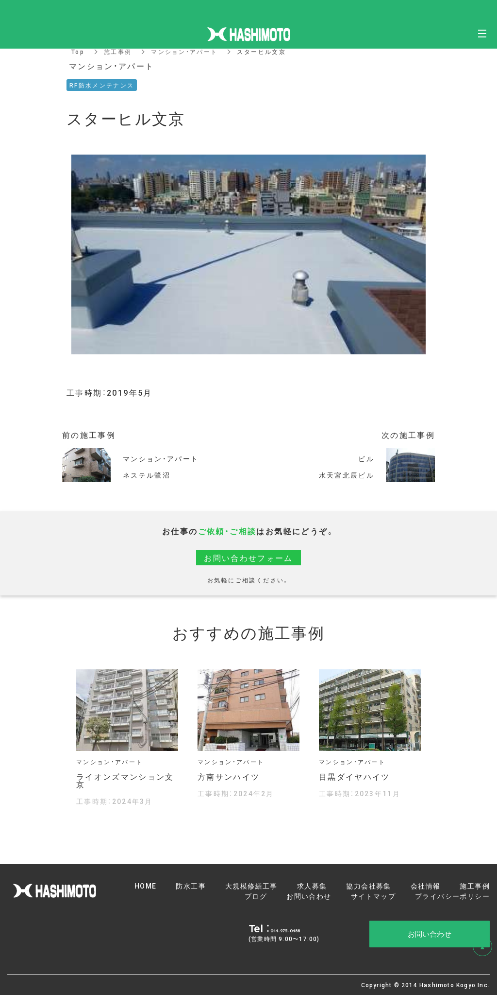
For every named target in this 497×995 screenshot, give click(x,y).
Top (77, 51)
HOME (145, 885)
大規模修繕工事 (251, 885)
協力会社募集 (368, 885)
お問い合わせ (308, 896)
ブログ (256, 896)
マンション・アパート (184, 51)
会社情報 (426, 885)
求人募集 (312, 885)
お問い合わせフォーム (248, 557)
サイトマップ (373, 896)
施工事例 (118, 51)
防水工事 (191, 885)
